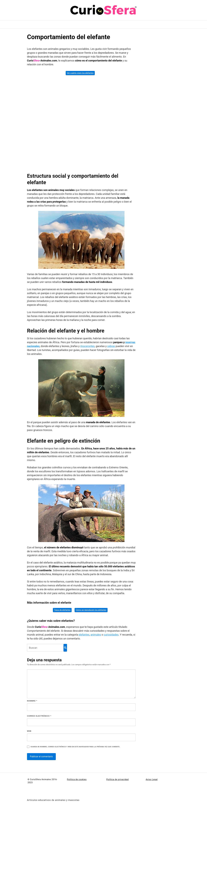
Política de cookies (77, 779)
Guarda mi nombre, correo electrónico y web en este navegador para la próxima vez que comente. (75, 747)
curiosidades (111, 634)
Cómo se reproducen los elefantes (91, 610)
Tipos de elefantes (62, 610)
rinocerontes (87, 346)
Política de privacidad (117, 779)
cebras (111, 346)
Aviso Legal (152, 779)
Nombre (32, 701)
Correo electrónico (39, 716)
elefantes (84, 634)
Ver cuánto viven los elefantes (80, 73)
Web (29, 731)
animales (96, 634)
